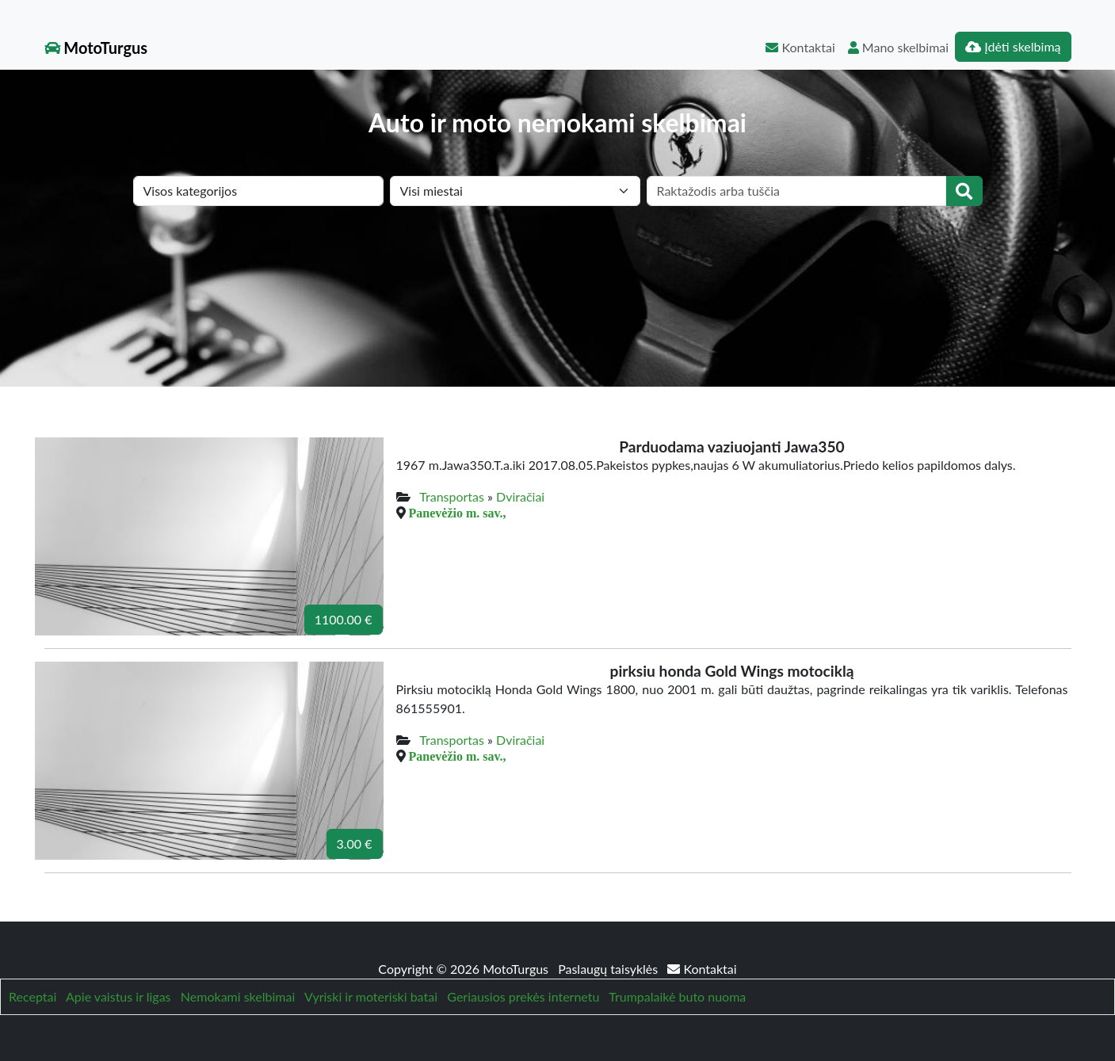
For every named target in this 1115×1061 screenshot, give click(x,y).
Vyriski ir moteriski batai (370, 996)
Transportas (451, 496)
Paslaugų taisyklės (609, 968)
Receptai (32, 996)
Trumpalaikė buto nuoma (677, 996)
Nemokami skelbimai (238, 996)
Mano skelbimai (898, 47)
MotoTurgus (96, 47)
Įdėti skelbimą (1012, 46)
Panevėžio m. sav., (457, 512)
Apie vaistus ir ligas (118, 996)
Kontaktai (800, 47)
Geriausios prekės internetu (523, 996)
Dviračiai (520, 496)
